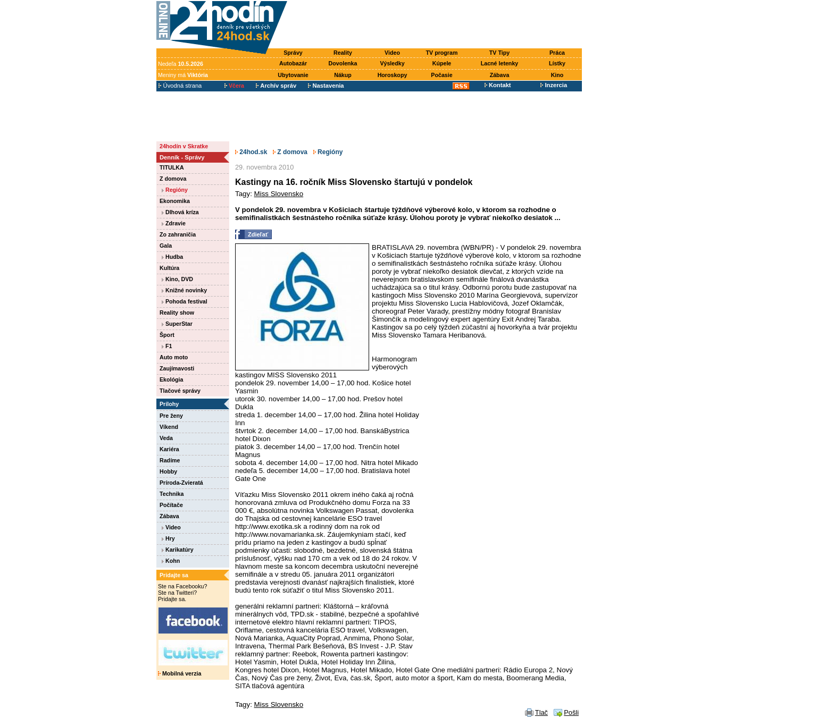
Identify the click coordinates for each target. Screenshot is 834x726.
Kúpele (442, 63)
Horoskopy (392, 75)
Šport (167, 335)
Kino (557, 75)
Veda (166, 438)
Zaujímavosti (177, 368)
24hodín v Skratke (184, 146)
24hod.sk (251, 152)
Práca (557, 52)
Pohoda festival (184, 301)
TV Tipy (499, 52)
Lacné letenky (499, 63)
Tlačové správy (180, 390)
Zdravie (174, 223)
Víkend (169, 427)
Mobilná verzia (179, 673)
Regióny (175, 190)
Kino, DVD (177, 279)
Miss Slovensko (279, 194)
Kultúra (169, 268)
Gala (166, 245)
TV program (442, 52)
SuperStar (177, 323)
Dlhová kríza (180, 212)
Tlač (541, 712)
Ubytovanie (293, 75)
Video (392, 52)
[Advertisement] (437, 25)
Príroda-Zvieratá (181, 482)
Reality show (177, 312)
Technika (172, 494)
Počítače (171, 505)
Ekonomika (175, 201)
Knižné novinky (184, 290)
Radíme (170, 460)
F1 (167, 346)
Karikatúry (178, 549)
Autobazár (293, 63)
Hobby (168, 471)
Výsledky (392, 63)
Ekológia (171, 379)
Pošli (571, 712)
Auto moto (174, 357)
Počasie (441, 75)
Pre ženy (171, 415)
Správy (293, 52)
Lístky (557, 63)
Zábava (500, 75)
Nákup (343, 75)
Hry (168, 538)
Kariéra (169, 449)
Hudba (172, 257)
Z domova (173, 178)
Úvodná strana (180, 85)
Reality (342, 52)
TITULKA (172, 167)
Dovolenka (343, 63)
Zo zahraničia (178, 234)
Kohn (171, 561)
